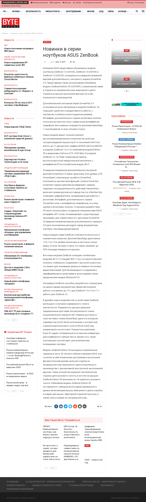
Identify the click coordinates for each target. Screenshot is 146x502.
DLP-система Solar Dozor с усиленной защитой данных (18, 137)
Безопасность (33, 11)
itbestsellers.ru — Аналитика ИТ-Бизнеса (104, 482)
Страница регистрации (81, 485)
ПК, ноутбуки (10, 144)
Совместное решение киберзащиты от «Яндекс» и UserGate (18, 91)
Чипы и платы (52, 11)
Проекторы (9, 196)
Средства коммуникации (16, 252)
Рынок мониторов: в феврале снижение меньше (19, 245)
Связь (111, 11)
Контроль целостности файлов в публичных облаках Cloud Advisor (19, 77)
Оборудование (73, 11)
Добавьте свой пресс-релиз (46, 485)
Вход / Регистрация (135, 3)
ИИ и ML (91, 11)
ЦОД (101, 11)
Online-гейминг (127, 139)
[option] (126, 67)
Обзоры (77, 3)
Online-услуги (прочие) (14, 57)
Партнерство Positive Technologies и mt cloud (16, 160)
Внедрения (55, 3)
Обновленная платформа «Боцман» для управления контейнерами (17, 232)
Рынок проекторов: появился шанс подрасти (19, 200)
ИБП (87, 445)
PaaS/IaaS (9, 208)
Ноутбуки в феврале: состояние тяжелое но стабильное (15, 188)
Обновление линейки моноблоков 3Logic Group (17, 148)
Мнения (66, 3)
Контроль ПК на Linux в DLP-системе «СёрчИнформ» (18, 103)
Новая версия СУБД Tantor (17, 127)
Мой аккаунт (107, 485)
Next (53, 468)
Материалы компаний (92, 3)
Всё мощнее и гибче (126, 84)
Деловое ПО (9, 59)
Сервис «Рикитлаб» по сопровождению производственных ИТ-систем (16, 215)
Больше (122, 11)
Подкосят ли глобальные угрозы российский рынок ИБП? (126, 58)
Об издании (13, 482)
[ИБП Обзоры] (126, 104)
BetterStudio (134, 498)
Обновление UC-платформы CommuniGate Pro (18, 257)
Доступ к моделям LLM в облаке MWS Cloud (17, 268)
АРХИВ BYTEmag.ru (16, 485)
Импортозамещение (39, 3)
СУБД (6, 124)
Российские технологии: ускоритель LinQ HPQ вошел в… (126, 164)
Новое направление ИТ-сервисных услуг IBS (16, 63)
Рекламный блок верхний (20, 489)
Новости (47, 42)
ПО (4, 11)
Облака (16, 11)
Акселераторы (126, 157)
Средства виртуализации (16, 168)
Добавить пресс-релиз (11, 6)
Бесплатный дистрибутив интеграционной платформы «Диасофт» (18, 297)
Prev (46, 468)
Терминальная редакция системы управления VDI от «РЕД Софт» (18, 173)
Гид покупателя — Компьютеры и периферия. (50, 482)
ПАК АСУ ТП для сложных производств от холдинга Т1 (18, 312)
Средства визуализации (15, 241)
